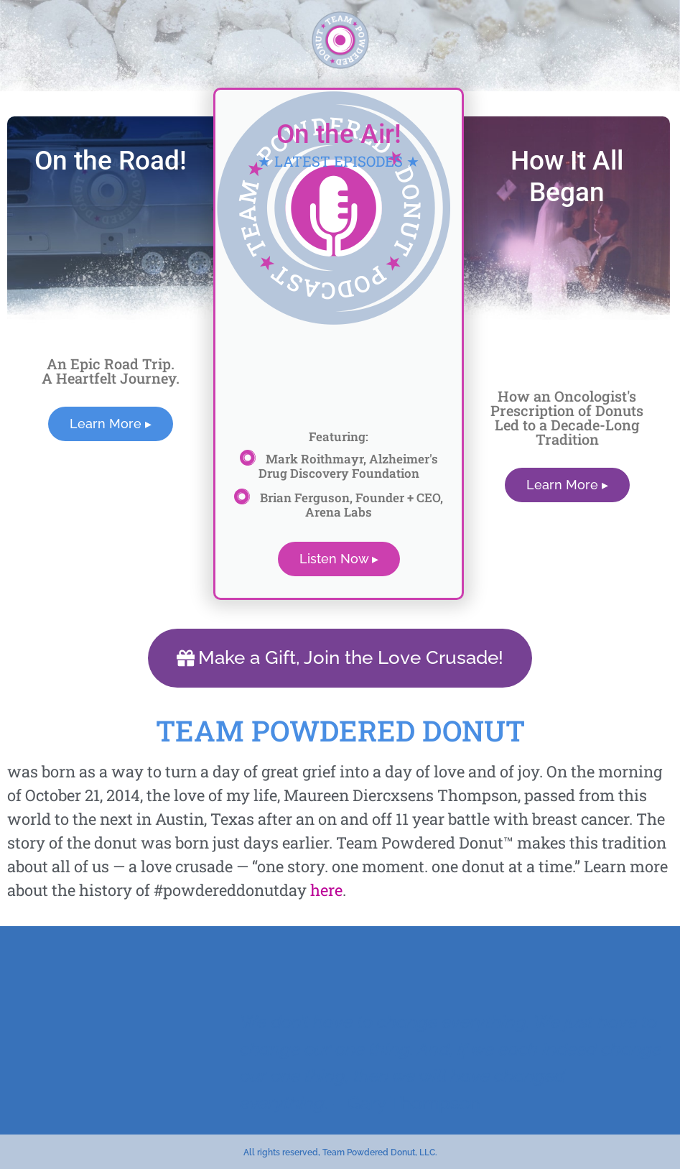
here (326, 888)
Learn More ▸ (111, 423)
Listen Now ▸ (338, 558)
